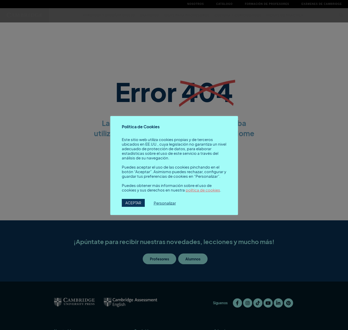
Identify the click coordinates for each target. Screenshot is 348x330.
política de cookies (203, 190)
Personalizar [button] (165, 203)
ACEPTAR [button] (133, 202)
